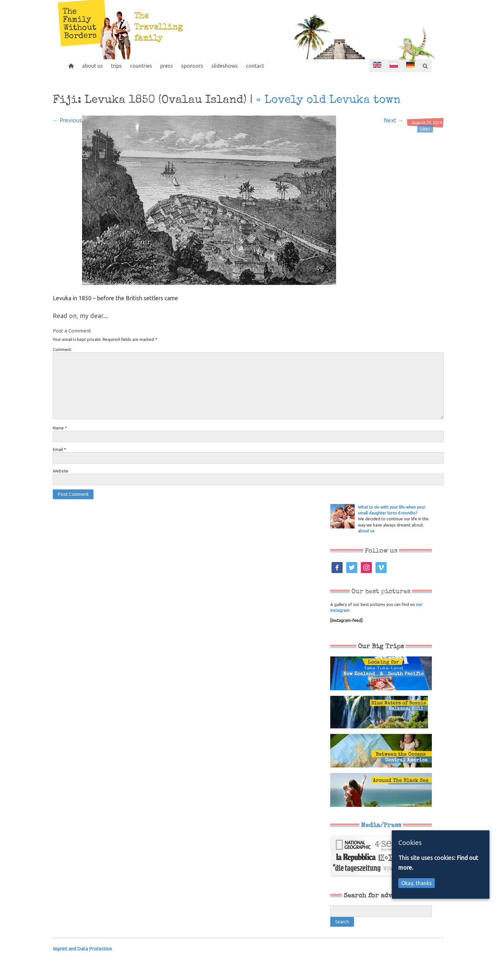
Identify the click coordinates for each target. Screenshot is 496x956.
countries (141, 66)
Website (60, 471)
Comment (62, 349)
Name (60, 428)
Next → (394, 120)
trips (116, 66)
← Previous (67, 120)
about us (92, 66)
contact (255, 66)
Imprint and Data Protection (82, 948)
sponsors (192, 66)
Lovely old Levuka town (328, 100)
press (166, 66)
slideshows (224, 66)
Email (59, 449)
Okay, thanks (416, 883)
